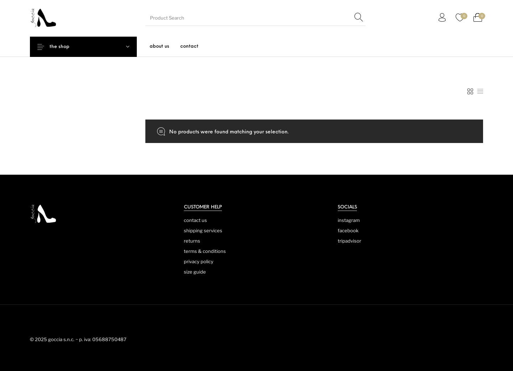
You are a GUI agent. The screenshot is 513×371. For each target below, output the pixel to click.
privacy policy (198, 261)
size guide (195, 272)
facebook (348, 230)
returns (192, 241)
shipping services (203, 230)
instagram (349, 220)
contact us (195, 220)
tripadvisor (349, 241)
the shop (65, 46)
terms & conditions (205, 251)
